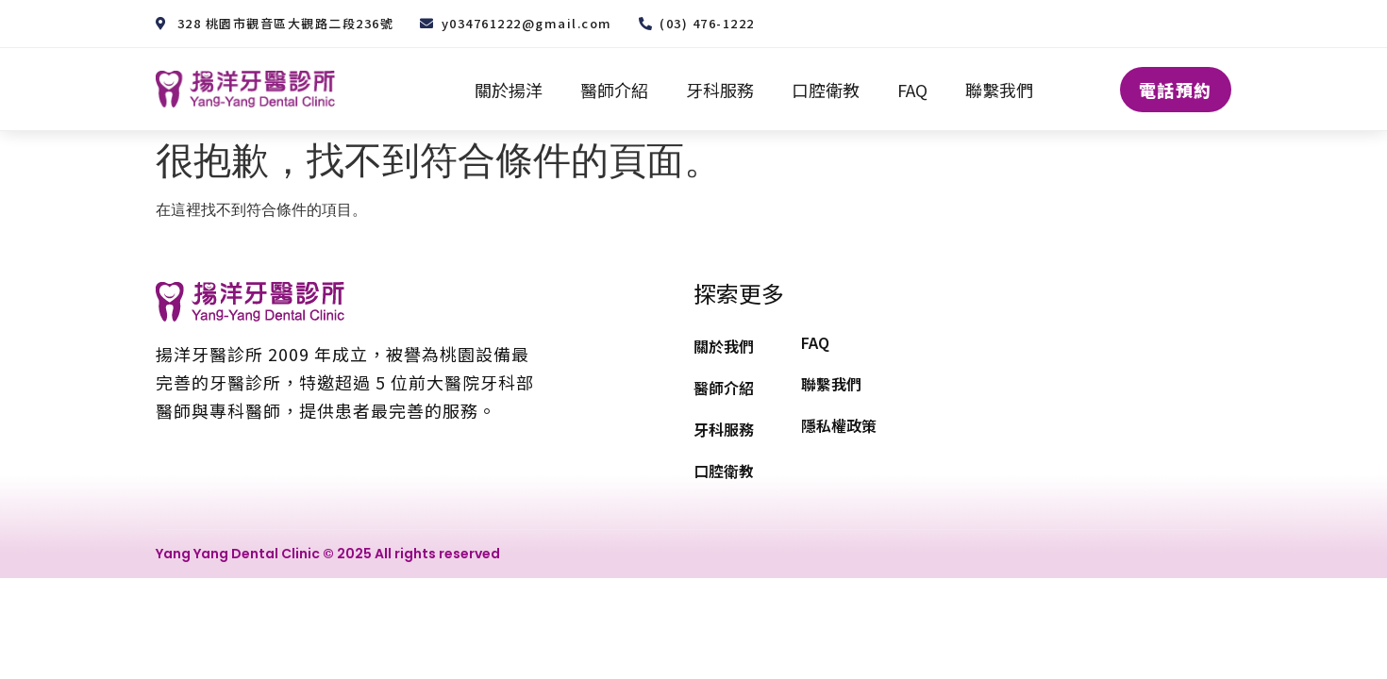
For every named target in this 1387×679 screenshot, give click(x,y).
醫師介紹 (614, 89)
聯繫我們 (999, 89)
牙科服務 (720, 89)
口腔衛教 (826, 89)
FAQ (912, 89)
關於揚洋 (509, 89)
